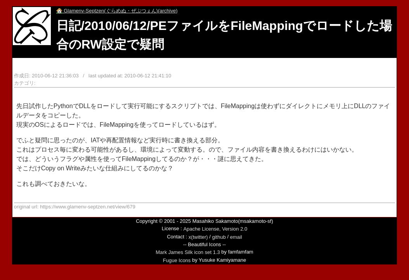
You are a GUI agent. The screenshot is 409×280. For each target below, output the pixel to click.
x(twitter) (198, 237)
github (218, 237)
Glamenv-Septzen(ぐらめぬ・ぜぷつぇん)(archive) (117, 11)
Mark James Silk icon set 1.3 (188, 252)
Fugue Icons (177, 260)
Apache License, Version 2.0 (215, 229)
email (236, 237)
